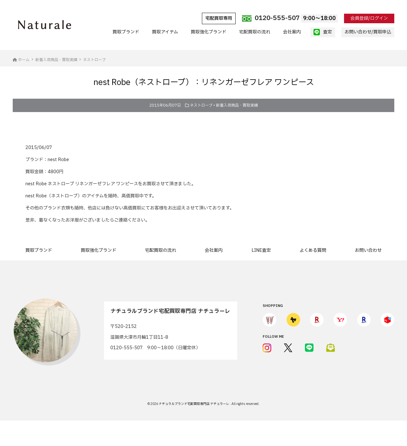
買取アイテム (165, 32)
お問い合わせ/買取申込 (368, 32)
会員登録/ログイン (369, 18)
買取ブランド (126, 32)
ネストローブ (201, 105)
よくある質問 (313, 250)
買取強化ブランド (208, 32)
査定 (323, 32)
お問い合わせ (368, 250)
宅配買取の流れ (254, 32)
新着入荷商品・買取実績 (237, 105)
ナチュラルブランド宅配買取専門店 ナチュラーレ (194, 403)
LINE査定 (261, 250)
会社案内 (292, 32)
